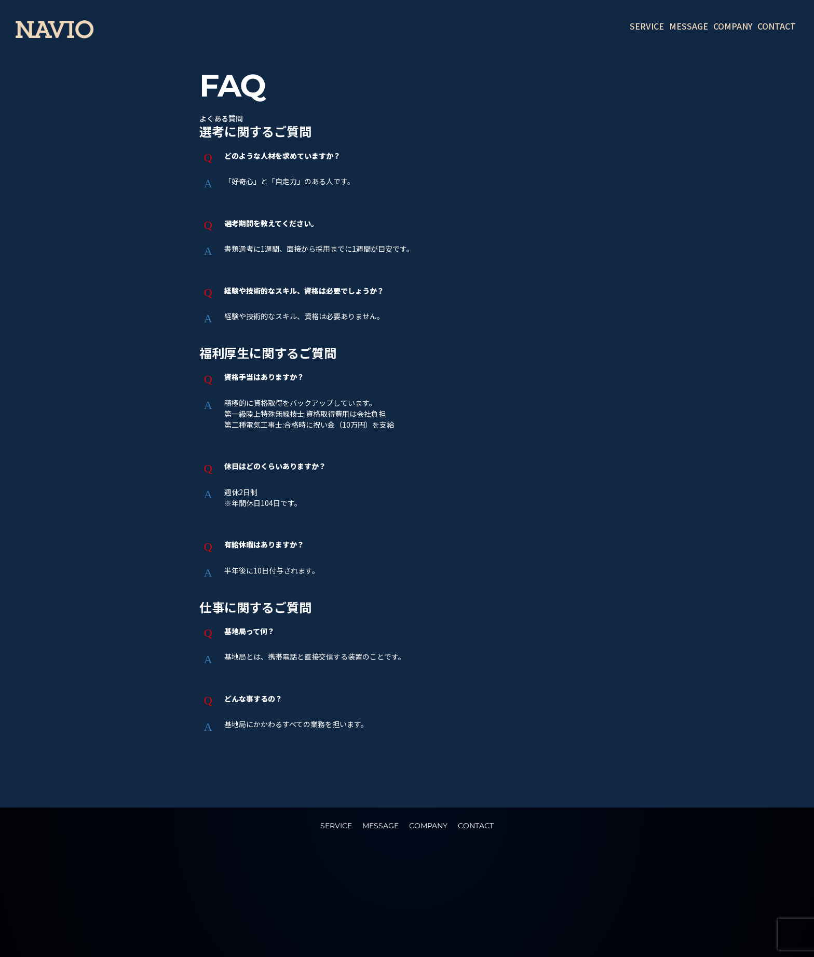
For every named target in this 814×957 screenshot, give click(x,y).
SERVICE (647, 26)
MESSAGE (688, 26)
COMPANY (732, 26)
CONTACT (776, 26)
